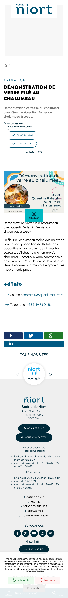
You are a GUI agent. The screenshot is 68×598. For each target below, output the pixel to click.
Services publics (35, 506)
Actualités (35, 511)
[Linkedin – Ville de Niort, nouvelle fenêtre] (50, 533)
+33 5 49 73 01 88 (39, 305)
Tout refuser (47, 580)
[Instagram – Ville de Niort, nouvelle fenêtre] (42, 533)
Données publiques (35, 515)
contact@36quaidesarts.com (42, 295)
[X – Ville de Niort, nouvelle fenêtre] (25, 533)
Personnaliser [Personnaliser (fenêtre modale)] (34, 588)
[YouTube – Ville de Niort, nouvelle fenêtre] (34, 533)
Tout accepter (21, 580)
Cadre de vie (35, 497)
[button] (34, 192)
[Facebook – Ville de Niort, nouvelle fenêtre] (17, 533)
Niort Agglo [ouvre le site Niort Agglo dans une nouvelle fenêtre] (34, 378)
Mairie (35, 501)
